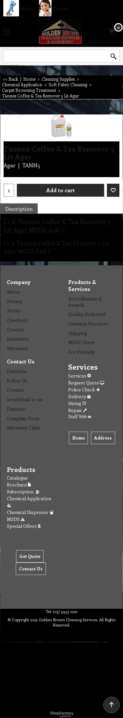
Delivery (79, 396)
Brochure (19, 485)
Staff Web (79, 416)
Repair (77, 410)
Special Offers (24, 526)
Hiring (77, 403)
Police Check (84, 389)
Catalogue (17, 478)
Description (19, 208)
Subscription (23, 491)
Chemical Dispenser (30, 512)
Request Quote (86, 383)
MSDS (16, 519)
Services (79, 376)
